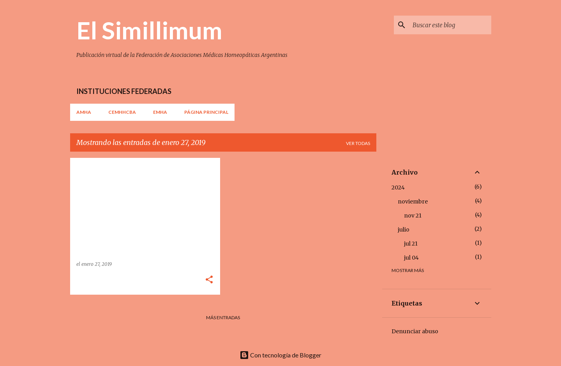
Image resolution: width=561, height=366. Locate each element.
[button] (209, 280)
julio (403, 229)
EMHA (160, 112)
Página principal (206, 112)
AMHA (83, 112)
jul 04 (411, 257)
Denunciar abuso (415, 331)
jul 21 (411, 243)
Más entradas (223, 317)
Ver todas (358, 143)
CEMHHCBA (122, 112)
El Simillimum (149, 30)
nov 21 (413, 215)
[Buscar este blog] (450, 25)
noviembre (413, 201)
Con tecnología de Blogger (280, 355)
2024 (398, 187)
